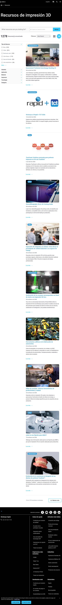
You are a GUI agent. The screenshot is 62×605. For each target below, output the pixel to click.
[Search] (57, 2)
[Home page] (3, 5)
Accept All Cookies (26, 602)
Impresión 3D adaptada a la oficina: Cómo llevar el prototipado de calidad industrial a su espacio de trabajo (43, 245)
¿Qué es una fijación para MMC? (37, 431)
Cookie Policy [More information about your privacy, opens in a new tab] (17, 599)
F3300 (34, 542)
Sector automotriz (52, 545)
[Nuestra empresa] (54, 577)
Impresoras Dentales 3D (53, 541)
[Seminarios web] (39, 557)
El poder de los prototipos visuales (38, 521)
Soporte (34, 580)
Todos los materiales (52, 566)
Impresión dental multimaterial (39, 524)
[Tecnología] (12, 80)
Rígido (49, 559)
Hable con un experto (37, 586)
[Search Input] (41, 29)
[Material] (12, 75)
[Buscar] (56, 29)
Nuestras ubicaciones (52, 584)
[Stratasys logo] (3, 2)
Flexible (49, 561)
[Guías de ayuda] (39, 514)
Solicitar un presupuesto (38, 584)
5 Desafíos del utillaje (52, 516)
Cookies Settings (15, 602)
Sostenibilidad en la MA (38, 565)
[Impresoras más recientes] (39, 539)
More (2, 65)
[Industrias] (54, 538)
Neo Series (35, 547)
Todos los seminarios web (38, 574)
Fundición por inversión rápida (39, 559)
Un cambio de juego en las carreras (38, 562)
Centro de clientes (36, 588)
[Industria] (12, 69)
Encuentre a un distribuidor (38, 582)
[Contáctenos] (53, 2)
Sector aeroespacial (52, 547)
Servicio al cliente (36, 591)
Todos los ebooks (36, 534)
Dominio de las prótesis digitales (38, 571)
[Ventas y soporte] (39, 577)
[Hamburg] (60, 2)
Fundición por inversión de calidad (38, 517)
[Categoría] (12, 82)
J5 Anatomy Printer (37, 551)
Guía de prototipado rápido (54, 520)
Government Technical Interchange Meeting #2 (42, 67)
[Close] (59, 598)
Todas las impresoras (37, 553)
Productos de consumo (53, 549)
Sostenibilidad (51, 591)
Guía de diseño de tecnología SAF (39, 527)
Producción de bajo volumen (54, 518)
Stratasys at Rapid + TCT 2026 (36, 113)
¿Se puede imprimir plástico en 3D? (54, 530)
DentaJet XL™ (36, 549)
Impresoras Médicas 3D (53, 543)
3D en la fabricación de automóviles (53, 526)
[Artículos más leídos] (54, 514)
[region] (31, 600)
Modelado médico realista (53, 523)
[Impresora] (12, 77)
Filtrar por (33, 36)
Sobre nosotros (51, 580)
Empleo (49, 586)
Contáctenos (50, 582)
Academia (50, 588)
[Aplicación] (12, 72)
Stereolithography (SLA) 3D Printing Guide (40, 201)
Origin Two (35, 545)
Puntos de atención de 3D (38, 568)
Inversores (50, 593)
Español (48, 1)
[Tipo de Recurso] (12, 44)
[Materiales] (54, 557)
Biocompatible (51, 564)
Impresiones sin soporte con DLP (39, 531)
